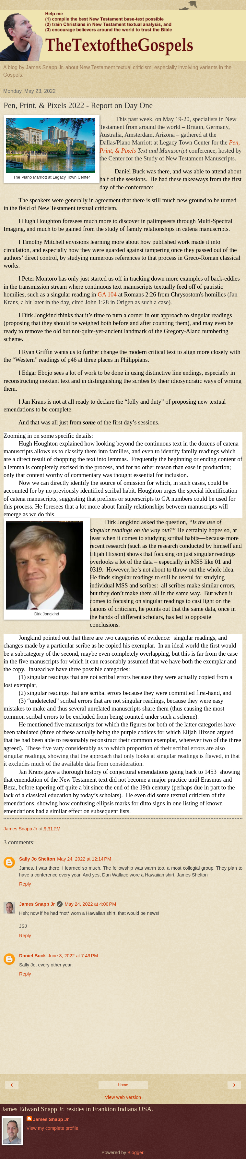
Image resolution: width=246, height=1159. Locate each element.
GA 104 (107, 294)
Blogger (135, 1152)
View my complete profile (52, 1128)
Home (123, 1085)
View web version (123, 1097)
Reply (25, 884)
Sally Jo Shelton (37, 859)
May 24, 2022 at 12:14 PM (84, 859)
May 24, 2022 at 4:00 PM (90, 904)
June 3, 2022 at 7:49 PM (73, 955)
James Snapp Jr (37, 904)
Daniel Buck (32, 955)
